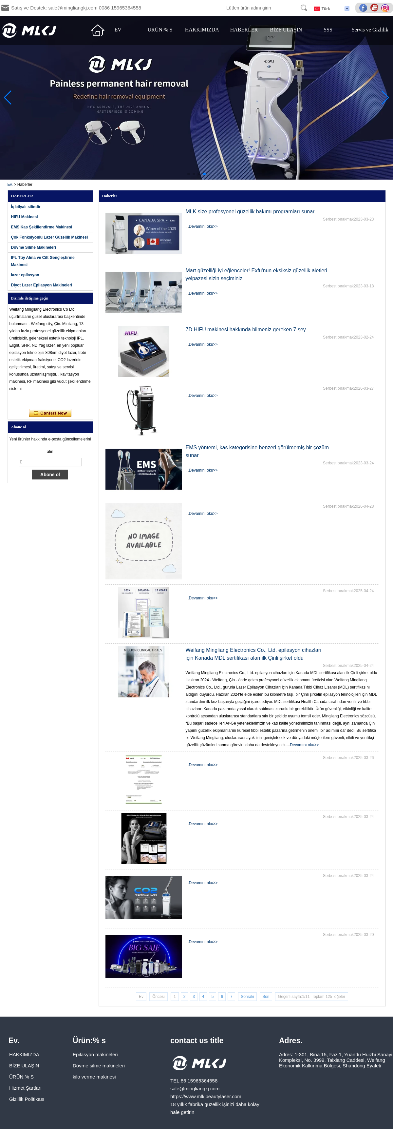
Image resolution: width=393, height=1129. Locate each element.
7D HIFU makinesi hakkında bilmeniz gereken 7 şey (246, 329)
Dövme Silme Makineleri (33, 247)
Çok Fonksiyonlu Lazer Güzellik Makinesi (49, 237)
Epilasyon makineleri (95, 1054)
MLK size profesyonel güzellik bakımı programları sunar (250, 211)
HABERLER (244, 29)
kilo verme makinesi (94, 1077)
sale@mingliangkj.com (194, 1088)
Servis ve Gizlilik (370, 29)
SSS (328, 29)
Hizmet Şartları (25, 1088)
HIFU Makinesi (24, 217)
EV (117, 29)
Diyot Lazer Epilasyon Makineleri (41, 285)
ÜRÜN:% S (159, 29)
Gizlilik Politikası (27, 1099)
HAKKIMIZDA (202, 29)
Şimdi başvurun (50, 413)
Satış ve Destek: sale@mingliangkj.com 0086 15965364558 (76, 7)
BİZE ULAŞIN (286, 29)
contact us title (196, 1040)
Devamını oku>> (203, 226)
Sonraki (247, 996)
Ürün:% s (89, 1040)
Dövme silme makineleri (99, 1065)
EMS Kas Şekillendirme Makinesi (41, 227)
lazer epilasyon (25, 275)
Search (304, 8)
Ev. (10, 184)
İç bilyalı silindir (26, 206)
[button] (188, 174)
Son (265, 996)
